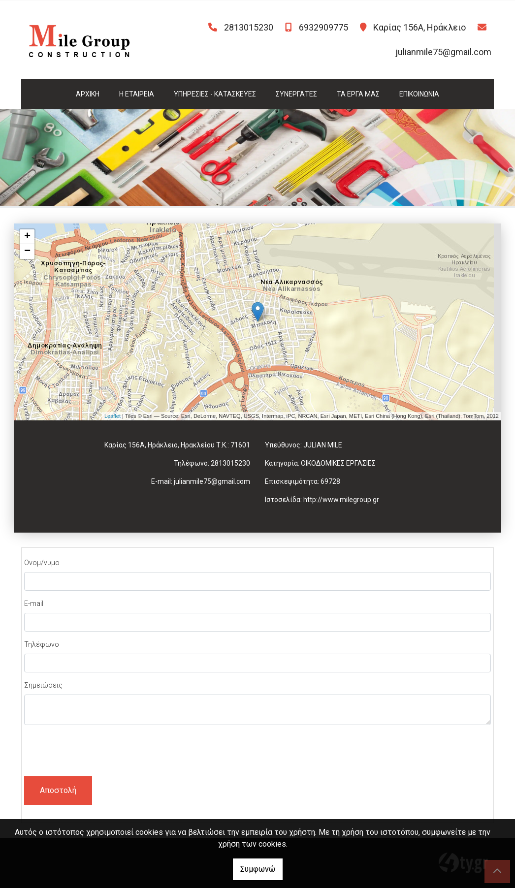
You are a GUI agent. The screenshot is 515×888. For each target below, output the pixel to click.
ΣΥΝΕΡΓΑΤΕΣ (296, 94)
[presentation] (99, 752)
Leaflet (112, 416)
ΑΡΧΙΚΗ (87, 94)
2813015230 (248, 27)
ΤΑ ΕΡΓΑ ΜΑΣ (358, 94)
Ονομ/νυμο (42, 563)
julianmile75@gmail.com (443, 52)
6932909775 (323, 27)
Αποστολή (58, 790)
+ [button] (27, 236)
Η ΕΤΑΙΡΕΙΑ (136, 94)
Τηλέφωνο (41, 644)
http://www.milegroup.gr (341, 500)
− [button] (27, 251)
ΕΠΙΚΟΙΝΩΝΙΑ (419, 94)
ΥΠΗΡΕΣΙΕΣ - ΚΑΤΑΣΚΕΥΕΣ (215, 94)
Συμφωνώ (257, 869)
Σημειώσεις (43, 685)
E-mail (33, 603)
